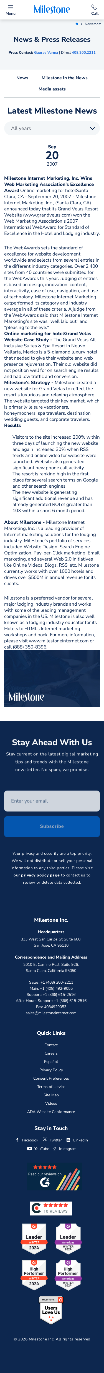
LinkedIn (77, 1140)
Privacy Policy (51, 1070)
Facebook (26, 1140)
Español (51, 1061)
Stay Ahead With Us (52, 743)
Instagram (64, 1148)
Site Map (51, 1095)
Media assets (52, 89)
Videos (51, 1103)
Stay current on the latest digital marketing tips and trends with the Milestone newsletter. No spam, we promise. (52, 762)
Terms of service (51, 1086)
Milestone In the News (65, 78)
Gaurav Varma (46, 52)
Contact (51, 1045)
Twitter (52, 1140)
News (22, 78)
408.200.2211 (84, 52)
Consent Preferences (51, 1078)
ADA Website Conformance (51, 1111)
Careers (51, 1053)
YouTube (38, 1148)
